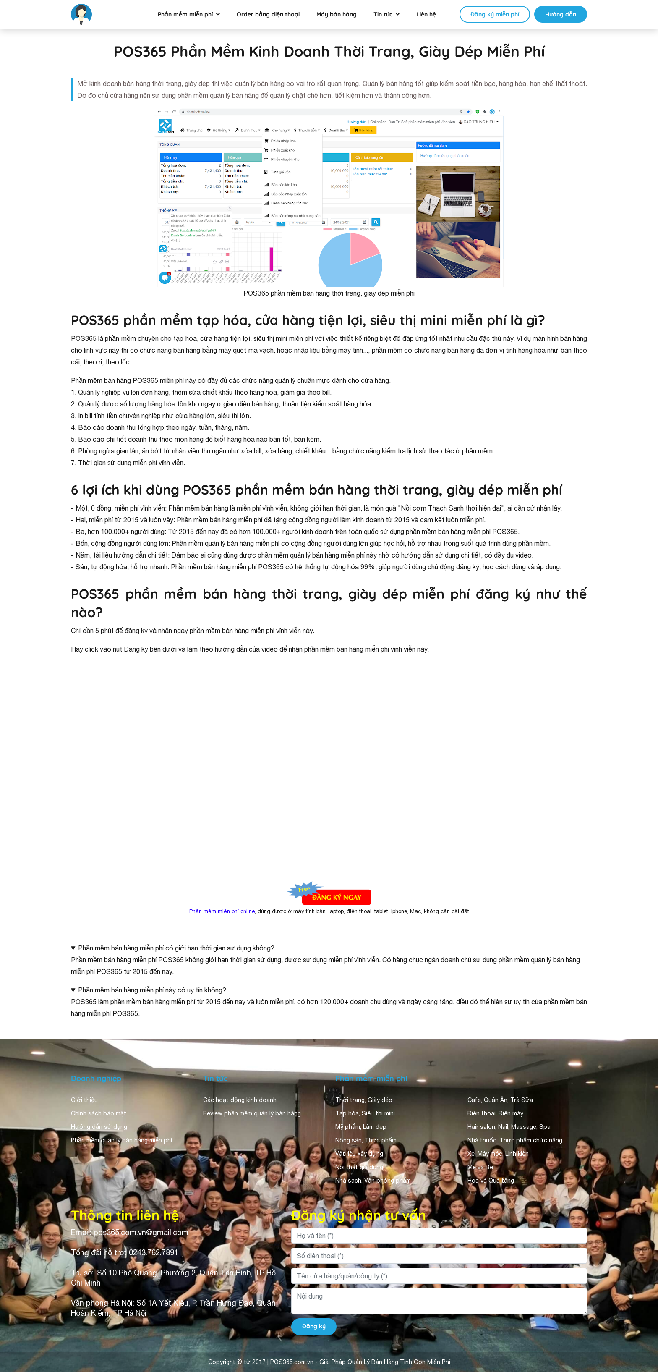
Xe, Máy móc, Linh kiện (498, 1153)
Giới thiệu (84, 1100)
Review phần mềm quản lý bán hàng (252, 1113)
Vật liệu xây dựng (359, 1153)
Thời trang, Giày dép (363, 1100)
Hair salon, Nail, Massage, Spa (509, 1126)
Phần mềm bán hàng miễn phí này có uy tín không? (152, 990)
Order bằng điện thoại (268, 14)
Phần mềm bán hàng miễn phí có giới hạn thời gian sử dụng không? (176, 948)
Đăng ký (314, 1326)
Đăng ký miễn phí (494, 14)
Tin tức (382, 14)
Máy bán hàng (336, 14)
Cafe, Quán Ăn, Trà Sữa (500, 1100)
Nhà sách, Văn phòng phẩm (373, 1180)
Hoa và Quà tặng (490, 1180)
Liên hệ (426, 14)
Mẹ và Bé (480, 1167)
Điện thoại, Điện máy (495, 1113)
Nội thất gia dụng (359, 1167)
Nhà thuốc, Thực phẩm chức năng (514, 1140)
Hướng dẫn (560, 14)
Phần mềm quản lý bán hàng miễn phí (121, 1140)
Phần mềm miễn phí (185, 14)
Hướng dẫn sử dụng (99, 1126)
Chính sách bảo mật (98, 1113)
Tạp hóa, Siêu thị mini (365, 1113)
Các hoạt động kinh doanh (240, 1100)
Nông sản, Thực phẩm (366, 1140)
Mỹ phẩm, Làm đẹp (360, 1126)
